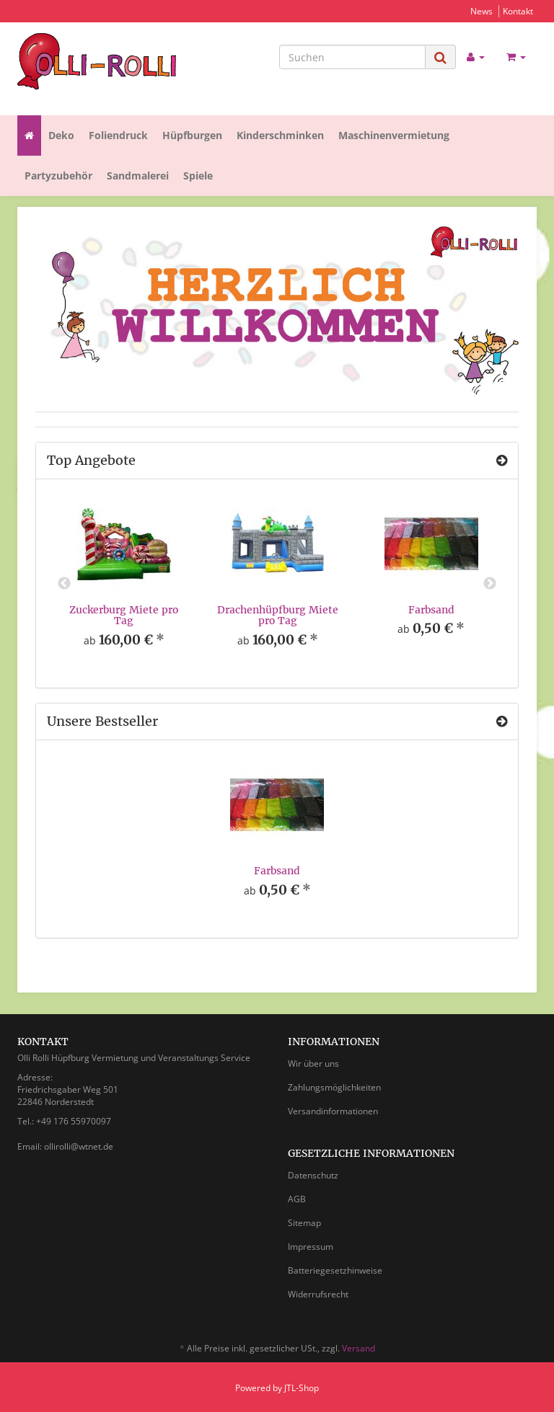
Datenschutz (313, 1175)
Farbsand (431, 609)
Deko (61, 135)
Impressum (310, 1246)
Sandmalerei (138, 175)
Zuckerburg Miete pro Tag (123, 615)
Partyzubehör (58, 175)
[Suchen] (352, 57)
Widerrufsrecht (318, 1294)
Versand (358, 1348)
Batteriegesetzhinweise (335, 1270)
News (481, 11)
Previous (64, 584)
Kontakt (518, 11)
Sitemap (304, 1223)
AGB (297, 1199)
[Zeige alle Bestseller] (501, 721)
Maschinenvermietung (393, 135)
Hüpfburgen (192, 135)
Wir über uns (313, 1063)
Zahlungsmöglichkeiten (334, 1087)
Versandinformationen (333, 1111)
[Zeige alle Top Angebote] (501, 460)
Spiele (198, 175)
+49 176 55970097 (73, 1121)
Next (489, 584)
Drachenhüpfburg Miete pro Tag (277, 615)
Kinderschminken (280, 135)
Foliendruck (118, 135)
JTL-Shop (301, 1388)
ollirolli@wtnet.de (78, 1146)
